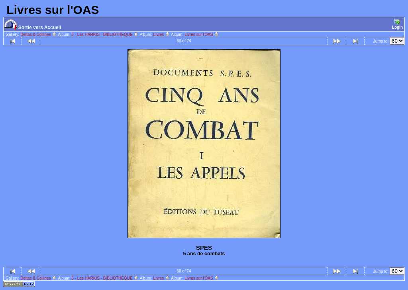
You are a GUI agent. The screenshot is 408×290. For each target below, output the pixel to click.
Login (397, 24)
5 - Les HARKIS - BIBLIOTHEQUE (105, 34)
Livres (161, 34)
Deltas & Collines (38, 34)
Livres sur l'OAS (201, 34)
